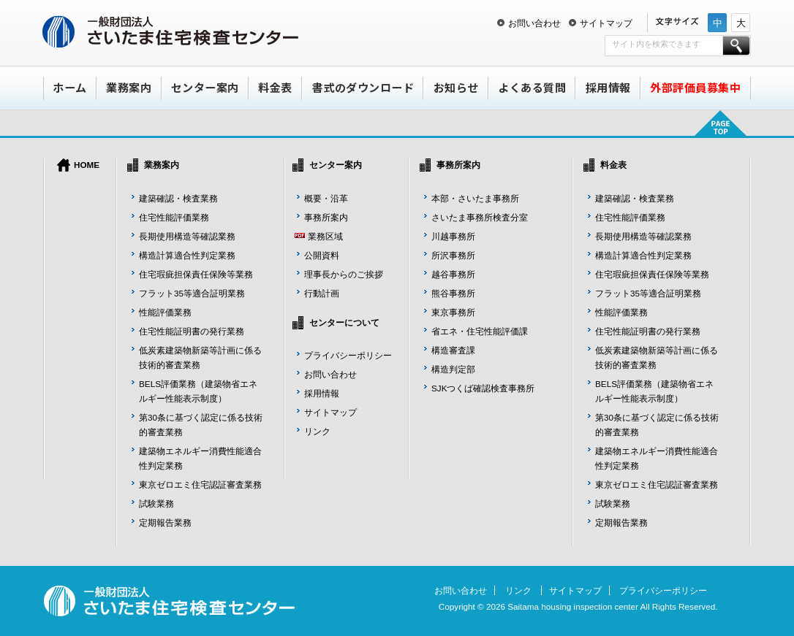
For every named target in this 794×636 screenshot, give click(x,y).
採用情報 (608, 87)
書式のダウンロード (363, 87)
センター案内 (205, 87)
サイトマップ (606, 23)
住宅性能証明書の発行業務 (191, 331)
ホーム (70, 87)
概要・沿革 (326, 198)
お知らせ (456, 87)
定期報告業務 (165, 522)
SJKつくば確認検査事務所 (482, 388)
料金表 (275, 87)
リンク (317, 431)
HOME (86, 164)
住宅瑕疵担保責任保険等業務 (196, 274)
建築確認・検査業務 (178, 198)
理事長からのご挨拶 (343, 274)
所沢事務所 (453, 255)
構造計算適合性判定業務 (187, 255)
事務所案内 (326, 217)
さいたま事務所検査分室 (479, 217)
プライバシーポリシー (348, 355)
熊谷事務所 (453, 293)
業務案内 (128, 87)
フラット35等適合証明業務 (192, 293)
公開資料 (321, 255)
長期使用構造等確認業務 (187, 236)
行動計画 (321, 293)
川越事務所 (453, 236)
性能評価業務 (165, 312)
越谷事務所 (453, 274)
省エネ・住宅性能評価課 (479, 331)
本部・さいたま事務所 (475, 198)
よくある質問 (532, 87)
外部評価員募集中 (695, 87)
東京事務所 (453, 312)
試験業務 (156, 503)
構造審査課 (453, 350)
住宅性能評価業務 (174, 217)
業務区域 (325, 236)
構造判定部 (453, 369)
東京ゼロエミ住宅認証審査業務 (200, 484)
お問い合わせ (534, 23)
